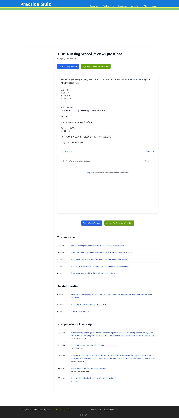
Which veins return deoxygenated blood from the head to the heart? (99, 259)
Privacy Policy (65, 410)
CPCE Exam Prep (77, 348)
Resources (94, 6)
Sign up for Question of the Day (95, 66)
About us (134, 6)
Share (148, 161)
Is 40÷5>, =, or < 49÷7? (80, 311)
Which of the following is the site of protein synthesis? (93, 378)
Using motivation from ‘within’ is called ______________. (94, 345)
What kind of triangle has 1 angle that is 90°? (89, 304)
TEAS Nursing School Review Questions (89, 54)
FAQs (145, 6)
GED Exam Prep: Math (78, 361)
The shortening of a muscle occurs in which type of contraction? (97, 245)
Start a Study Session (68, 66)
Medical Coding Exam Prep (80, 371)
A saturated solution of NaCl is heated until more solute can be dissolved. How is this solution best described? (111, 296)
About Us (55, 410)
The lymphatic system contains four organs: (89, 368)
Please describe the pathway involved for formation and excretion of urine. (101, 252)
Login (154, 6)
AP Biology (75, 381)
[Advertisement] (87, 31)
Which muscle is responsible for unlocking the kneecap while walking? (100, 266)
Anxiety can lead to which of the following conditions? (93, 273)
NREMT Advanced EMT (79, 339)
